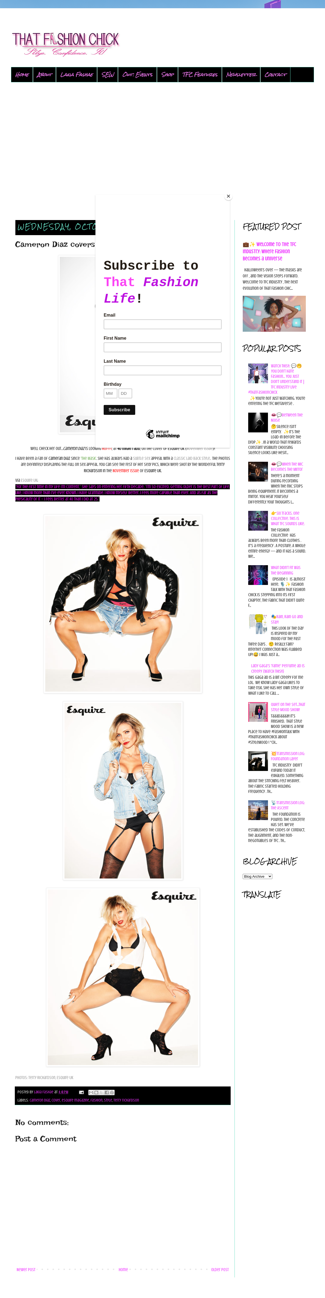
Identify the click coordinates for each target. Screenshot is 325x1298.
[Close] (228, 196)
